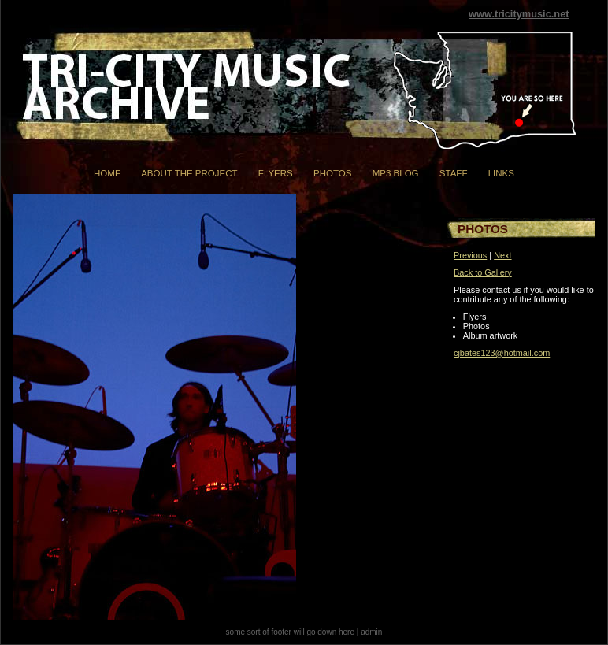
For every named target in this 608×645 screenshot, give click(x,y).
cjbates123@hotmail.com (502, 353)
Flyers (275, 173)
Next (502, 255)
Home (107, 173)
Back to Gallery (483, 272)
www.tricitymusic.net (519, 14)
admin (371, 632)
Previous (470, 255)
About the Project (189, 173)
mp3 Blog (396, 173)
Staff (453, 173)
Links (501, 173)
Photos (332, 173)
